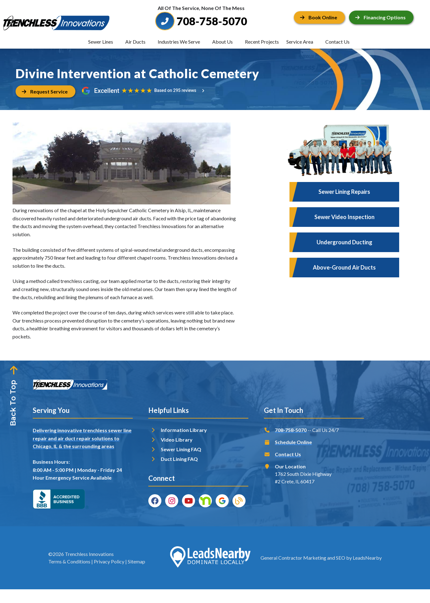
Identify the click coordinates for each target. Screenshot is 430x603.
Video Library (177, 440)
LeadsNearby (367, 558)
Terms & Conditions (69, 561)
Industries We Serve (179, 42)
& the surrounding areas (86, 446)
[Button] (319, 17)
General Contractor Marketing (293, 558)
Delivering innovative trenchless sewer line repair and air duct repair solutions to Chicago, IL (82, 438)
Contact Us (337, 42)
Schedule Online (293, 442)
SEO (340, 558)
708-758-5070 (291, 430)
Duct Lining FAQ (179, 459)
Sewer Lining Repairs (344, 191)
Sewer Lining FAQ (181, 449)
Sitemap (136, 561)
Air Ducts (135, 42)
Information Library (184, 430)
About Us (222, 42)
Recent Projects (262, 42)
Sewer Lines (100, 42)
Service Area (299, 42)
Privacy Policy (109, 561)
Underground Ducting (344, 242)
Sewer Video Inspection (344, 216)
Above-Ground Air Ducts (344, 267)
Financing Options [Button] (380, 17)
